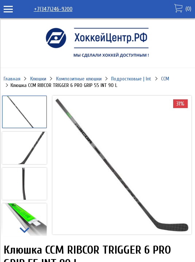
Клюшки (38, 79)
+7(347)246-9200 (53, 9)
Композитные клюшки (79, 79)
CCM (165, 79)
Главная (12, 79)
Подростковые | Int (131, 79)
